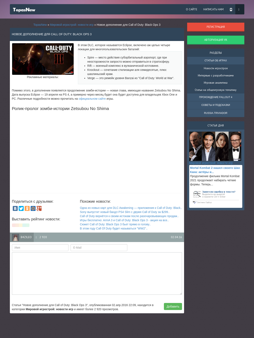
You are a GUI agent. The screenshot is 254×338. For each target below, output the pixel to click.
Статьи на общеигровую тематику (216, 90)
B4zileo (26, 237)
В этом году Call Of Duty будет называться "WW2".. (113, 228)
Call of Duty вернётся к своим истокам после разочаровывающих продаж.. (129, 216)
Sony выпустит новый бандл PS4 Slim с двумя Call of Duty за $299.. (124, 212)
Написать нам (213, 9)
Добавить (173, 306)
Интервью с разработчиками (216, 75)
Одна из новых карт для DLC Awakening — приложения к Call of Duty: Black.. (131, 207)
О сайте (191, 9)
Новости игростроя (216, 68)
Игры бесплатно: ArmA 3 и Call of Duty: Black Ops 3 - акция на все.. (124, 220)
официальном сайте (92, 98)
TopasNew (40, 24)
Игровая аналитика (215, 82)
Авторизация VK (215, 40)
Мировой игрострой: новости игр (71, 24)
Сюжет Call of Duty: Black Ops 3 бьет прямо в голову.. (115, 224)
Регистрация (216, 27)
